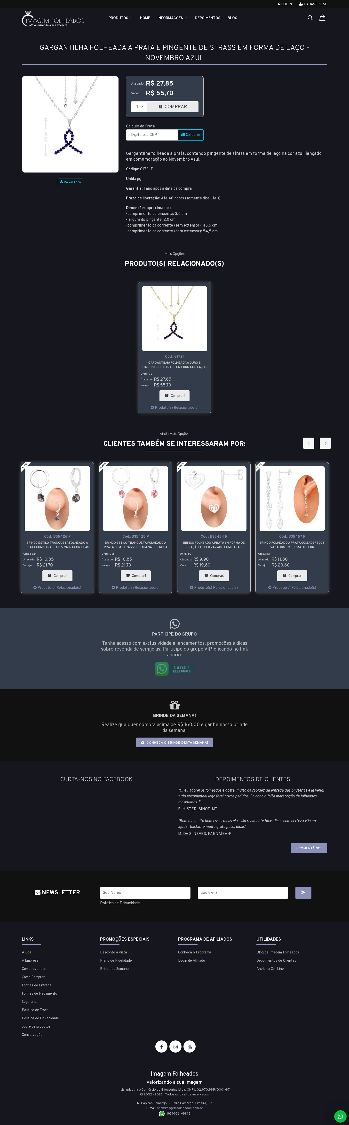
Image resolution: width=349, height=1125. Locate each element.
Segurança (30, 1002)
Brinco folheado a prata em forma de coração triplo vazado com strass (214, 545)
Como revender (34, 969)
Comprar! (177, 394)
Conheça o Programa (194, 952)
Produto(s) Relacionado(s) (174, 407)
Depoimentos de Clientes (276, 961)
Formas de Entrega (36, 985)
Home (145, 18)
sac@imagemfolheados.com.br (180, 1108)
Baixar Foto (70, 182)
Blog (232, 18)
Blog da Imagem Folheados (277, 952)
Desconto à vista (113, 952)
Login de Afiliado (191, 961)
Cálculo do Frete (140, 126)
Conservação (32, 1035)
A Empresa (30, 961)
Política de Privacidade (120, 903)
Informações (173, 18)
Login (285, 4)
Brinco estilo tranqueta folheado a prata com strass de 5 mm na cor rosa (135, 545)
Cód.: (174, 356)
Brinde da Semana (114, 969)
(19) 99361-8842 (174, 1114)
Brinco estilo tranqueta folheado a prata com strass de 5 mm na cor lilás (57, 545)
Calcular (190, 135)
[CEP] (152, 135)
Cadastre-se (313, 4)
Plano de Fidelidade (116, 961)
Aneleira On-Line (270, 969)
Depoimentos (207, 18)
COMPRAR (178, 105)
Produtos (121, 18)
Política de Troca (35, 1010)
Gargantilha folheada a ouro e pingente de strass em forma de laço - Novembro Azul (175, 365)
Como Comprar (33, 977)
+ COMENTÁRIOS (309, 848)
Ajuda (26, 952)
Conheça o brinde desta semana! (174, 742)
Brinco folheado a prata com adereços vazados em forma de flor (292, 545)
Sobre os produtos (36, 1026)
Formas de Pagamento (39, 993)
